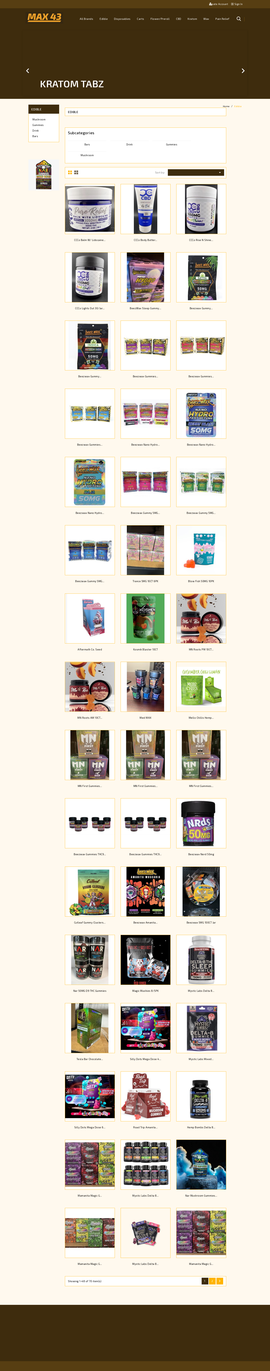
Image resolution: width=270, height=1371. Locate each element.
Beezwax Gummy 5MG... (145, 512)
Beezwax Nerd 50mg (201, 854)
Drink (35, 130)
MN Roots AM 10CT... (89, 717)
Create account (219, 4)
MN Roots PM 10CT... (201, 649)
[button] (39, 63)
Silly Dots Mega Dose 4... (145, 1059)
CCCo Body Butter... (145, 240)
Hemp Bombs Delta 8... (201, 1127)
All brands (86, 18)
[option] (135, 63)
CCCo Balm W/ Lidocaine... (90, 240)
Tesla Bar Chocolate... (90, 1059)
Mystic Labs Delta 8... (201, 990)
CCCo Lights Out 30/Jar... (90, 308)
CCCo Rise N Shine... (201, 240)
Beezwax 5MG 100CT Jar (201, 922)
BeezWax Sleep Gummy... (145, 308)
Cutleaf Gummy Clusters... (90, 922)
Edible (104, 18)
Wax (206, 18)
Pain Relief (222, 18)
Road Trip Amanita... (145, 1127)
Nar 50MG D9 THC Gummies (90, 990)
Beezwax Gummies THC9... (90, 854)
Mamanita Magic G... (90, 1195)
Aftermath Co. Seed (90, 649)
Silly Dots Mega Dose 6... (90, 1127)
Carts (140, 18)
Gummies (38, 125)
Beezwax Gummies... (145, 376)
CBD (178, 18)
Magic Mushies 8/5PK (145, 990)
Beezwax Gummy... (201, 308)
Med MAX (146, 717)
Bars (35, 136)
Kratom (192, 18)
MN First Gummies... (90, 786)
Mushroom (39, 119)
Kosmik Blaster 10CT (145, 649)
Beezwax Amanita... (145, 922)
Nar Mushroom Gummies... (201, 1195)
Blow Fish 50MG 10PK (201, 581)
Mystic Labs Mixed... (201, 1059)
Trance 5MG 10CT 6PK (145, 581)
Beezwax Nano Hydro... (145, 444)
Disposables (122, 18)
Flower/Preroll (160, 18)
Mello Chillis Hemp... (201, 717)
